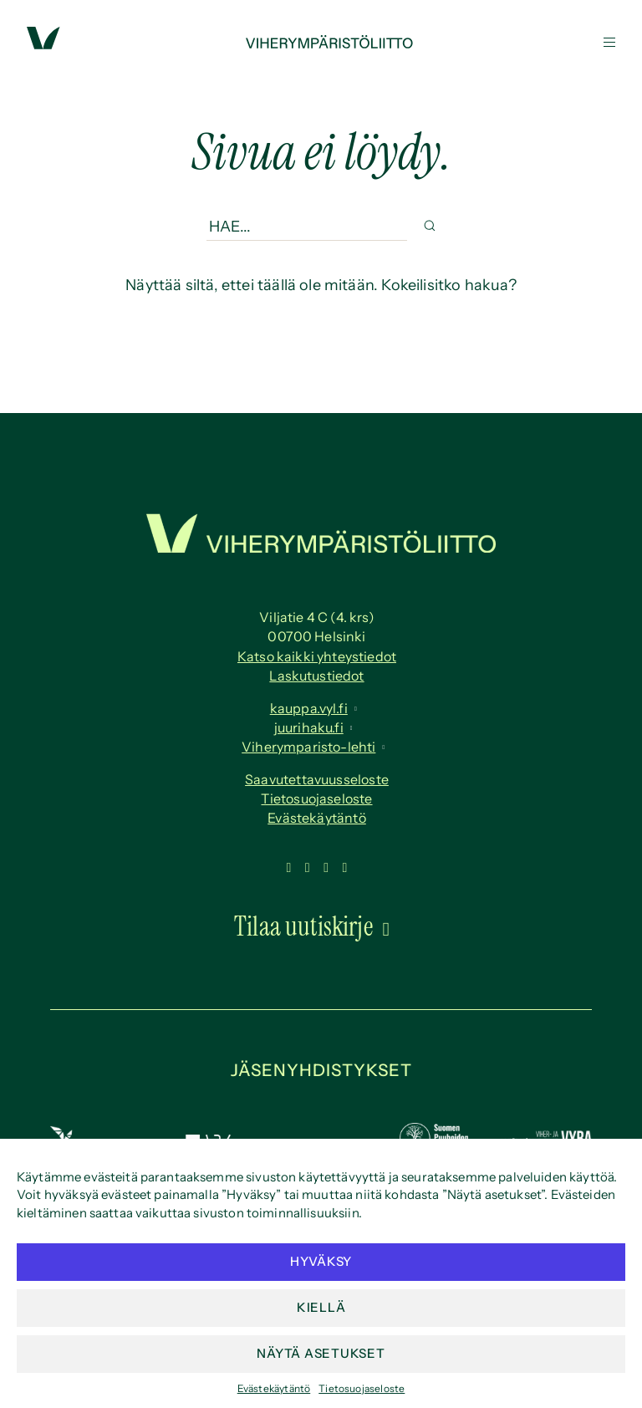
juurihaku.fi (309, 727)
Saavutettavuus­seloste (317, 779)
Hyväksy (321, 1261)
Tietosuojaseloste (361, 1388)
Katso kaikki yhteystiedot (316, 656)
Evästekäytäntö (274, 1388)
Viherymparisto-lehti (308, 746)
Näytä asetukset (321, 1353)
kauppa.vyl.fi (309, 708)
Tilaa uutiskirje (303, 926)
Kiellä (321, 1307)
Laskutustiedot (316, 675)
